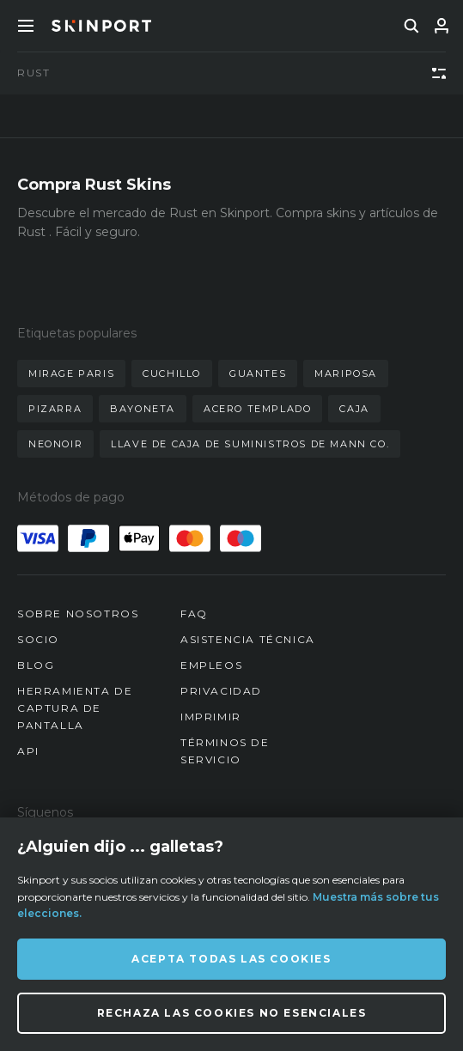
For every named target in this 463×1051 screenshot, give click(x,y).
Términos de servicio (225, 751)
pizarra (55, 409)
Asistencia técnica (247, 639)
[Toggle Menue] (26, 26)
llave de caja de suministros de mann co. (250, 444)
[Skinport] (101, 26)
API (28, 750)
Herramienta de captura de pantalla (74, 708)
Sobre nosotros (77, 613)
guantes (257, 374)
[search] (411, 26)
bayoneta (142, 409)
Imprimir (210, 716)
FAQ (194, 613)
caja (354, 409)
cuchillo (172, 374)
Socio (38, 639)
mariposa (345, 374)
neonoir (55, 444)
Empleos (211, 665)
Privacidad (221, 690)
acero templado (257, 409)
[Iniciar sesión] (441, 26)
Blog (35, 665)
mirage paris (71, 374)
